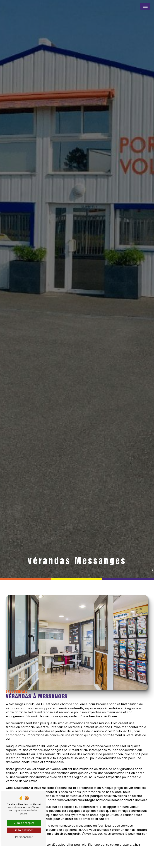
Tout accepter (24, 822)
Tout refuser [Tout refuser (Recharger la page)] (24, 830)
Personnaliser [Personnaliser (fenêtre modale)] (24, 837)
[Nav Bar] (145, 6)
